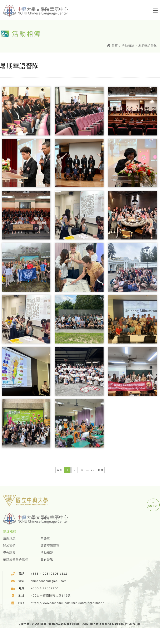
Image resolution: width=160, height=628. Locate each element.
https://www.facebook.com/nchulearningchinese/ (67, 603)
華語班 (45, 538)
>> (92, 470)
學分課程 (9, 552)
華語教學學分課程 (15, 560)
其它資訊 (47, 560)
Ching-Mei (135, 623)
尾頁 (100, 470)
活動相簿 (47, 552)
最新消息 (9, 538)
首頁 (115, 46)
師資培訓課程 (50, 545)
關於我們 (9, 545)
